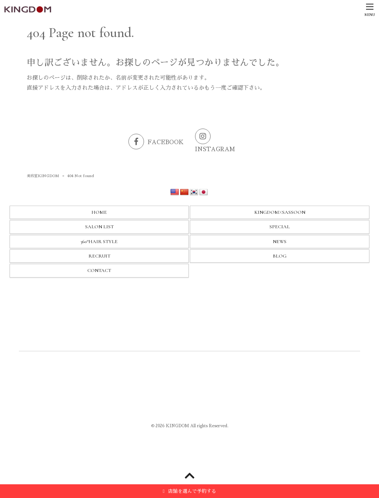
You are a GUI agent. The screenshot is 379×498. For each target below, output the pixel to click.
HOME (99, 212)
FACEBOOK (156, 142)
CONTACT (99, 270)
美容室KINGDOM (43, 176)
